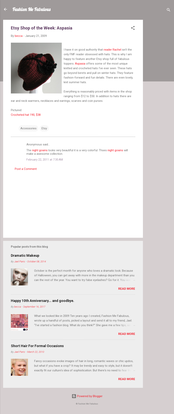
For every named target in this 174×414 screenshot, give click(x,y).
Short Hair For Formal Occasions (37, 346)
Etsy (44, 128)
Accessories (28, 128)
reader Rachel (112, 49)
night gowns (40, 150)
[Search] (168, 10)
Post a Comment (26, 169)
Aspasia (80, 63)
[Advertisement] (158, 78)
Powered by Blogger (87, 396)
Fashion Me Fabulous (31, 9)
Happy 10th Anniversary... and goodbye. (42, 301)
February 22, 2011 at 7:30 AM (44, 159)
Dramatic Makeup (25, 255)
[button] (132, 29)
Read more (126, 288)
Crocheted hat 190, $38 (26, 115)
